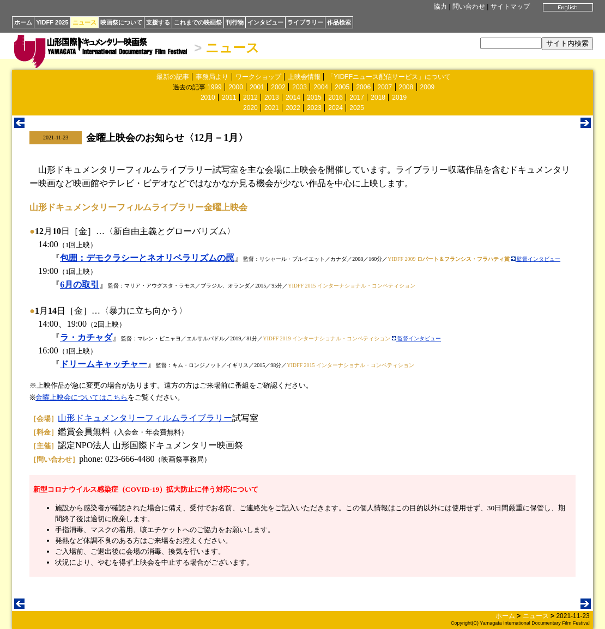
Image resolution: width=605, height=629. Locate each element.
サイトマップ (510, 6)
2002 (278, 87)
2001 (257, 87)
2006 (363, 87)
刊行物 (235, 22)
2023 (314, 108)
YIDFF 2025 (52, 22)
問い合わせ (468, 6)
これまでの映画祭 (198, 22)
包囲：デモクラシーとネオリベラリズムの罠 (147, 257)
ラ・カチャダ (86, 337)
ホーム (23, 22)
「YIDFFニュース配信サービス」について (389, 77)
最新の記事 (172, 77)
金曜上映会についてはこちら (81, 397)
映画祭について (121, 22)
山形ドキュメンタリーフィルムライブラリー (145, 418)
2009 (427, 87)
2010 (208, 97)
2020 (250, 108)
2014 (293, 97)
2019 (399, 97)
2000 (235, 87)
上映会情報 (304, 77)
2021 (271, 108)
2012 (250, 97)
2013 (271, 97)
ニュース (84, 22)
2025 (356, 108)
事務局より (212, 77)
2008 (406, 87)
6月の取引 (79, 284)
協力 (440, 6)
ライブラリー (305, 22)
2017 (356, 97)
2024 (335, 108)
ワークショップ (258, 77)
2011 (229, 97)
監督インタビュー (536, 259)
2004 (320, 87)
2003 (299, 87)
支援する (158, 22)
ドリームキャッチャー (103, 364)
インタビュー (265, 22)
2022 (293, 108)
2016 (335, 97)
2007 (384, 87)
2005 (342, 87)
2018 (378, 97)
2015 (314, 97)
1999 (214, 87)
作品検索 (339, 22)
